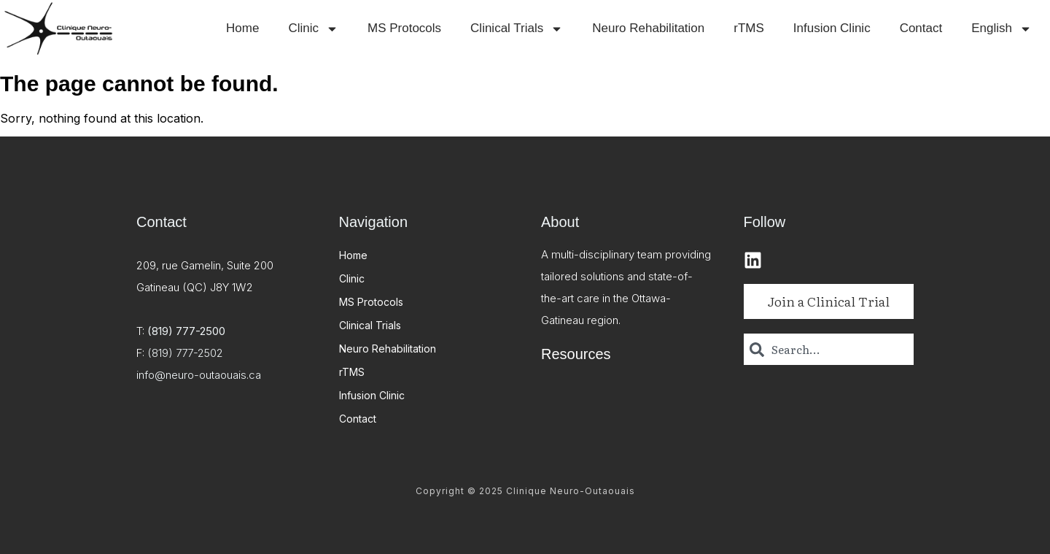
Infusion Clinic (832, 28)
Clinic (313, 28)
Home (242, 28)
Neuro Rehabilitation (648, 28)
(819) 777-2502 (185, 353)
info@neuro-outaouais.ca (198, 375)
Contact (921, 28)
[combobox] (829, 349)
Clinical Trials (516, 28)
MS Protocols (404, 28)
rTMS (749, 28)
